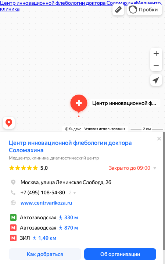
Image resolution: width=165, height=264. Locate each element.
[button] (118, 9)
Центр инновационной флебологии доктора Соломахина (70, 146)
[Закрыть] (159, 139)
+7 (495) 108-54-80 (37, 192)
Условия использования (104, 129)
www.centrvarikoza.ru (46, 203)
